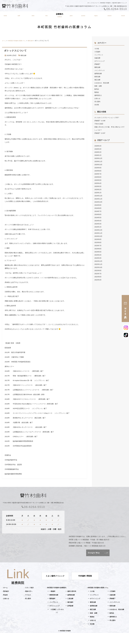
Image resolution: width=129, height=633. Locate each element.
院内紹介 (32, 15)
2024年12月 (98, 196)
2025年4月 (98, 183)
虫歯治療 (97, 58)
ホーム (4, 15)
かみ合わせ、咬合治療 (102, 83)
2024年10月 (98, 202)
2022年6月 (98, 277)
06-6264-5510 (33, 506)
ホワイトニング (99, 61)
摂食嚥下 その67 (100, 133)
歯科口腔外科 (72, 591)
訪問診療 (70, 606)
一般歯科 (52, 591)
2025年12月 (98, 158)
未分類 (96, 105)
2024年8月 (98, 208)
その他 (96, 48)
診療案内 (59, 15)
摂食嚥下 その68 (100, 120)
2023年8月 (98, 242)
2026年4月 (98, 146)
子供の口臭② (99, 124)
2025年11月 (98, 161)
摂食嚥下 (97, 64)
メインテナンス (99, 70)
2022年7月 (98, 273)
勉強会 (96, 92)
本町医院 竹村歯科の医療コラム (98, 587)
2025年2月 (98, 189)
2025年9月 (98, 168)
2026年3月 (98, 149)
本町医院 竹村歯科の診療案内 (57, 587)
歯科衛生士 (98, 95)
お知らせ (96, 15)
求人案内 (97, 101)
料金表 (71, 15)
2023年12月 (98, 230)
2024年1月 (98, 227)
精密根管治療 (54, 595)
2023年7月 (98, 245)
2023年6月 (98, 249)
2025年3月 (98, 186)
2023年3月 (98, 258)
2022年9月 (98, 270)
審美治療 (23, 55)
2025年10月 (98, 164)
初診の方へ (46, 15)
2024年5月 (98, 217)
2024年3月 (98, 224)
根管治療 (97, 76)
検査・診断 (98, 86)
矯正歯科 (70, 602)
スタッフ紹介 (18, 15)
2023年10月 (98, 236)
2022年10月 (98, 267)
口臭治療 (70, 598)
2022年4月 (98, 280)
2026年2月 (98, 152)
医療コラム (109, 15)
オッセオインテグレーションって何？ (107, 117)
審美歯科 (52, 598)
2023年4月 (98, 255)
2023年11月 (98, 233)
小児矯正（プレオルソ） (57, 610)
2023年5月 (98, 252)
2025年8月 (98, 171)
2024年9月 (98, 205)
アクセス (83, 15)
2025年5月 (98, 180)
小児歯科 (97, 52)
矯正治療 (97, 80)
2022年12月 (98, 261)
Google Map (94, 553)
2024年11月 (98, 199)
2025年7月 (98, 174)
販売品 (96, 89)
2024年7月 (98, 211)
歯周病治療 (98, 73)
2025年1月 (98, 192)
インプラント (99, 55)
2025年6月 (98, 177)
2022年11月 (98, 264)
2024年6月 (98, 214)
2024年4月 (98, 220)
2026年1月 (98, 155)
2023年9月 (98, 239)
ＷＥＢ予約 (125, 308)
